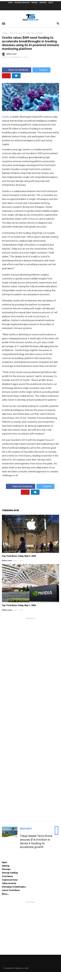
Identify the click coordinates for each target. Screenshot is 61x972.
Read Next (26, 828)
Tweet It (41, 70)
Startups (34, 2)
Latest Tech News (11, 890)
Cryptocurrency (10, 880)
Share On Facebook (16, 70)
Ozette (5, 116)
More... (5, 894)
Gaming (5, 866)
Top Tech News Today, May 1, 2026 (19, 605)
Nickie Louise (7, 560)
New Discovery (17, 33)
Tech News (7, 876)
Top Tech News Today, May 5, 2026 (19, 556)
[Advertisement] (30, 719)
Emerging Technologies (14, 887)
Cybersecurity (9, 883)
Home (10, 2)
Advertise (43, 2)
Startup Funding (34, 33)
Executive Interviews (22, 2)
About (50, 2)
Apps (4, 862)
